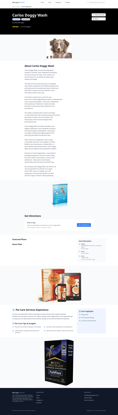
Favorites (67, 2)
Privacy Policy (88, 398)
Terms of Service (89, 400)
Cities (49, 2)
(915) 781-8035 (18, 23)
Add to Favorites (98, 15)
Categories (58, 2)
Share (95, 19)
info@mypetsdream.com (91, 395)
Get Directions (84, 225)
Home (42, 2)
